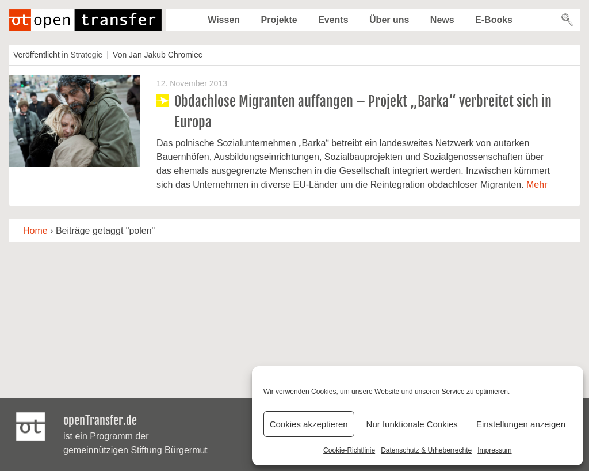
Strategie (86, 54)
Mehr (536, 184)
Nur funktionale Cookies (412, 424)
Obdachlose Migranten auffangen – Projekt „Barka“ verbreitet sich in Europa (363, 112)
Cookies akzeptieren (309, 424)
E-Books (493, 20)
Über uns (389, 20)
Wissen (224, 20)
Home (35, 230)
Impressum (494, 450)
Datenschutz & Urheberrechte (426, 450)
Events (333, 20)
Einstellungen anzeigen (520, 424)
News (442, 20)
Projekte (279, 20)
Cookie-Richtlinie (349, 450)
